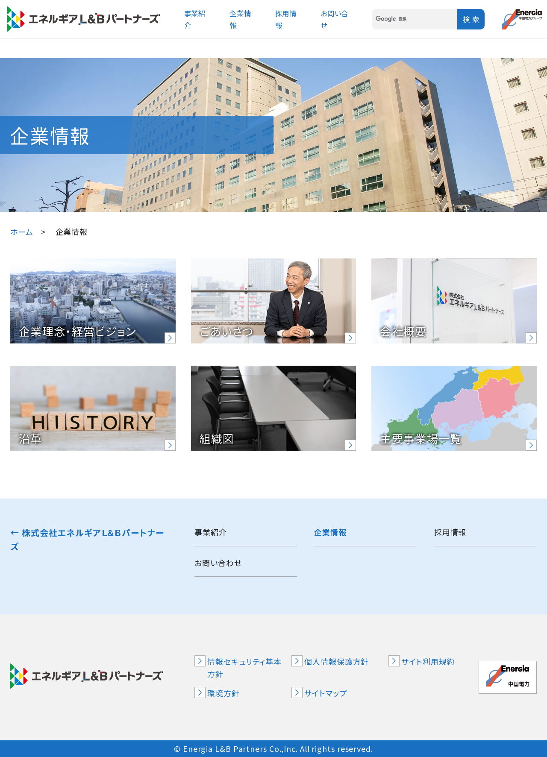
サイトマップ (325, 692)
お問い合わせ (217, 562)
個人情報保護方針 (336, 661)
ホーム (21, 231)
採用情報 (450, 531)
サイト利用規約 (428, 661)
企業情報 (330, 531)
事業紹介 (210, 531)
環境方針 (223, 692)
